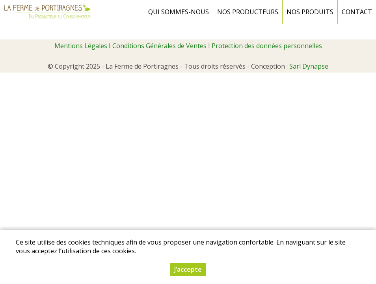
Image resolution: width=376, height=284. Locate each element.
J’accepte (188, 269)
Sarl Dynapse (308, 66)
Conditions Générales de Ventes (159, 45)
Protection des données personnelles (267, 45)
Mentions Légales (80, 45)
